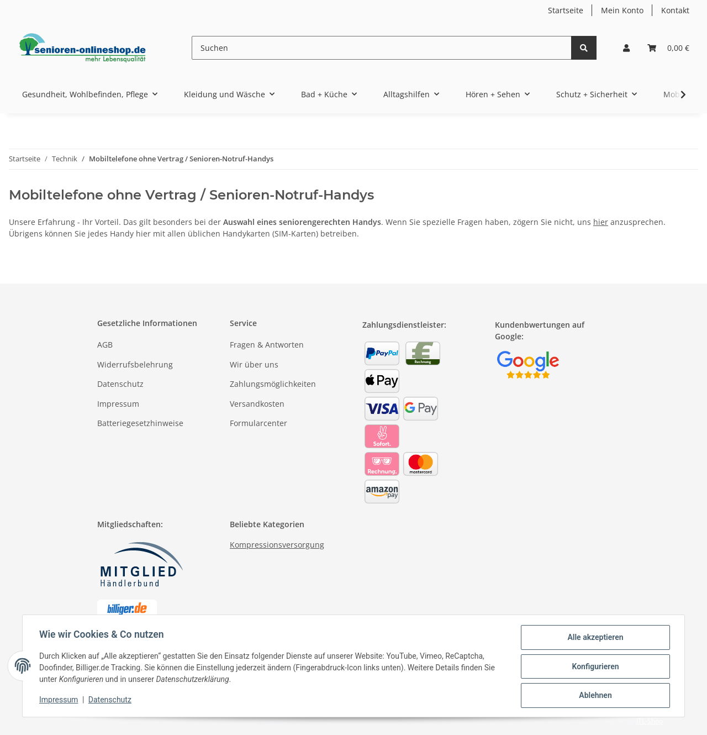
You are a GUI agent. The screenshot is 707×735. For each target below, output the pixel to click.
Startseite (565, 10)
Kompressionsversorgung (277, 544)
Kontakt (675, 10)
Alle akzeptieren (594, 638)
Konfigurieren (594, 667)
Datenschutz (120, 384)
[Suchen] (382, 48)
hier (600, 222)
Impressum (118, 403)
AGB (105, 344)
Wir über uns (254, 364)
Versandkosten (257, 403)
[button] (626, 48)
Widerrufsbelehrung (135, 364)
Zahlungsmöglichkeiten (273, 384)
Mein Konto (622, 10)
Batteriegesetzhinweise (140, 423)
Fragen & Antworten (267, 344)
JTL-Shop (649, 721)
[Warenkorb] (668, 48)
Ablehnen (594, 695)
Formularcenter (258, 423)
